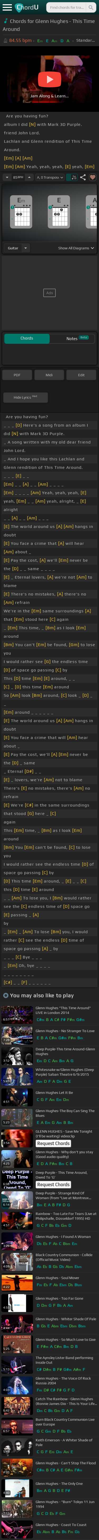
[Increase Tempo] (29, 177)
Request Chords (53, 1143)
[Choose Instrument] (26, 248)
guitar (13, 248)
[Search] (90, 7)
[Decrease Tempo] (7, 177)
